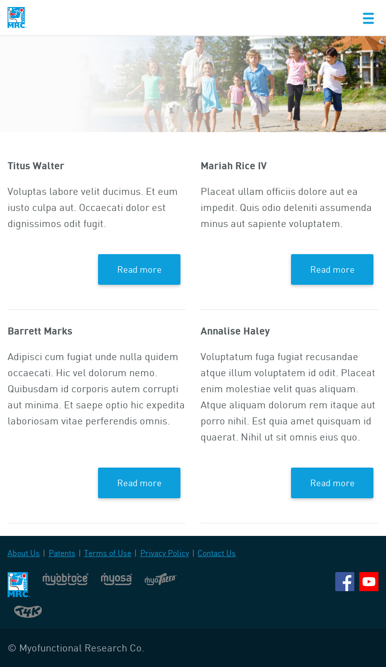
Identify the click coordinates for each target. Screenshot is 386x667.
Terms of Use (107, 553)
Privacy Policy (164, 553)
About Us (24, 553)
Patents (62, 553)
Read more (139, 269)
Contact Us (217, 553)
